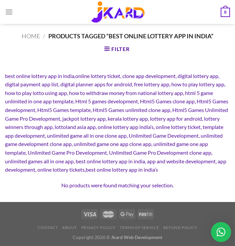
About (69, 227)
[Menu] (9, 12)
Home (31, 36)
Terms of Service (139, 227)
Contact (48, 227)
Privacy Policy (98, 227)
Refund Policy (180, 227)
